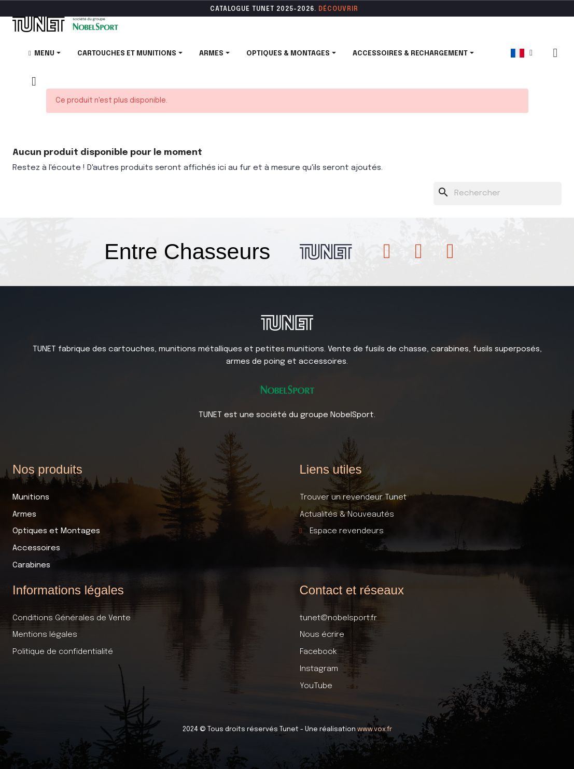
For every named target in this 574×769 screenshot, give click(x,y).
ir (355, 9)
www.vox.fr (374, 729)
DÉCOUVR (335, 9)
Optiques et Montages (56, 531)
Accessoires (36, 548)
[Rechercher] (497, 193)
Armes (24, 514)
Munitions (30, 497)
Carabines (31, 565)
